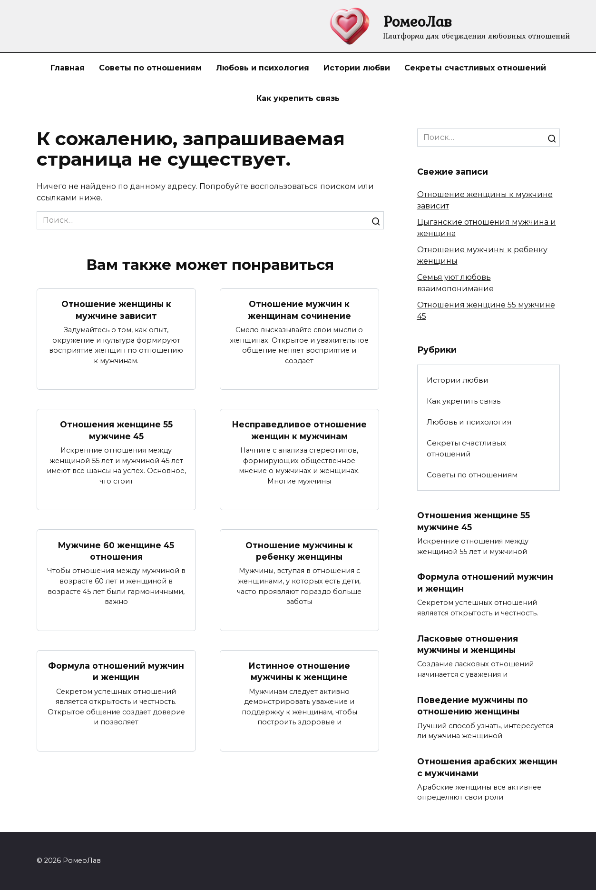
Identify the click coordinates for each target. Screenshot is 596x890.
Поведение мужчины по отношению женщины (473, 706)
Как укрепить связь (298, 98)
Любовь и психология (262, 67)
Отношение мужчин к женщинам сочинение (299, 310)
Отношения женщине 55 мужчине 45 (116, 430)
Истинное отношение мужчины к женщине (299, 672)
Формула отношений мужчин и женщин (116, 672)
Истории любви (356, 67)
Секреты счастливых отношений (475, 67)
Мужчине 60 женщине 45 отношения (116, 551)
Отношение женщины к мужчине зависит (116, 310)
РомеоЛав (417, 21)
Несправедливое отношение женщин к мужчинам (299, 430)
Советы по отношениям (150, 67)
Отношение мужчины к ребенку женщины (299, 551)
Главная (67, 67)
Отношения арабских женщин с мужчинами (487, 768)
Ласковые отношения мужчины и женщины (467, 644)
